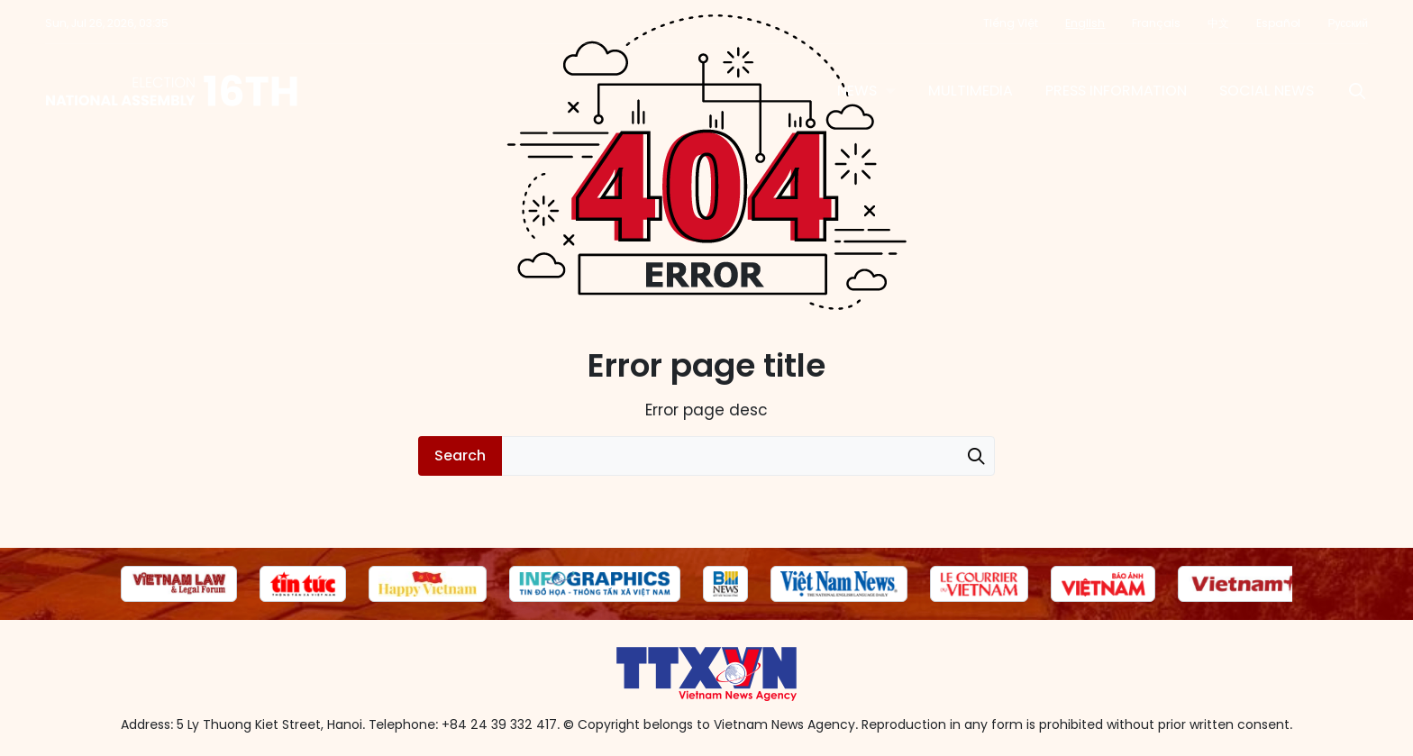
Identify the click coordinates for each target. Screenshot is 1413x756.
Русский (1347, 23)
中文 (1218, 23)
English (1085, 23)
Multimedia (970, 90)
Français (1156, 23)
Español (1278, 23)
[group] (179, 584)
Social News (1266, 90)
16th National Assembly (172, 91)
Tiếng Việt (1010, 23)
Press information (1116, 90)
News (857, 90)
